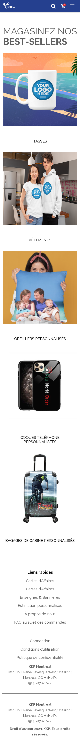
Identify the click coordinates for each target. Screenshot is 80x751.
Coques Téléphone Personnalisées (41, 439)
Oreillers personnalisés (40, 339)
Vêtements (40, 240)
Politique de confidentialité (40, 657)
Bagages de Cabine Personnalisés (40, 540)
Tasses (40, 141)
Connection (40, 641)
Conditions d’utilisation (40, 649)
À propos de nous (40, 614)
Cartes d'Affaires (40, 581)
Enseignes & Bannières (40, 597)
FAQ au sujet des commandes (40, 622)
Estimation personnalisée (40, 605)
